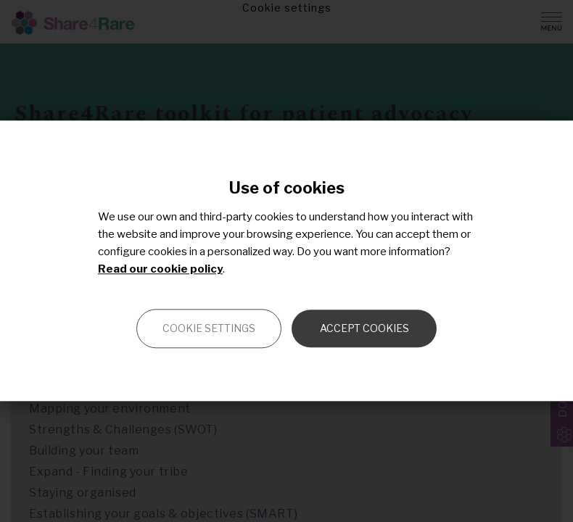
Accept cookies (364, 329)
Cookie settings (208, 329)
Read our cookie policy (160, 269)
